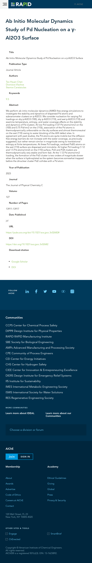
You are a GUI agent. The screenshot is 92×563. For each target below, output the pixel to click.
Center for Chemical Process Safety (31, 325)
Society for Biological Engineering (29, 342)
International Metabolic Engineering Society (36, 386)
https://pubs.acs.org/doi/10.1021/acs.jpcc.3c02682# (32, 232)
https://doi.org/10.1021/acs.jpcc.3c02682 (27, 244)
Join (12, 456)
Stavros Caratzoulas (16, 87)
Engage (13, 533)
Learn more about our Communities (58, 414)
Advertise (10, 489)
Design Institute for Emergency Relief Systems (38, 375)
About (9, 477)
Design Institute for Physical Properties (34, 330)
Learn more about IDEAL (20, 413)
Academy (52, 466)
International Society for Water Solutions (34, 392)
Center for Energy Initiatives (26, 358)
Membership (13, 466)
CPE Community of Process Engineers (29, 353)
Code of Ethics (13, 494)
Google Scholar (20, 261)
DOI (14, 267)
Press (50, 494)
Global (51, 489)
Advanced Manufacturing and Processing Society (40, 347)
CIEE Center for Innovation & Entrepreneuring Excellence (41, 370)
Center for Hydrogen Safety (26, 364)
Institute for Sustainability (23, 381)
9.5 (7, 99)
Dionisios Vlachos (15, 84)
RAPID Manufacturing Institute (29, 336)
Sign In (25, 456)
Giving (50, 483)
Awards (9, 483)
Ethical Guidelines (56, 477)
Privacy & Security (56, 500)
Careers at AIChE (14, 500)
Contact (10, 505)
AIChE (80, 4)
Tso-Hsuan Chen (14, 81)
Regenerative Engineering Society (30, 397)
